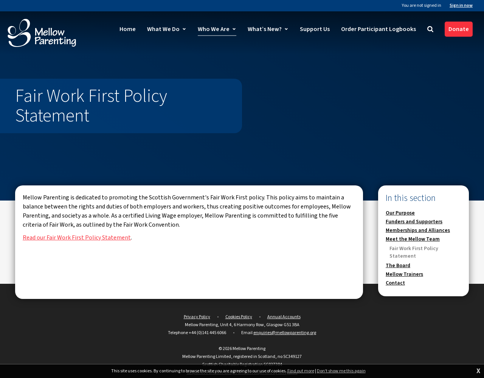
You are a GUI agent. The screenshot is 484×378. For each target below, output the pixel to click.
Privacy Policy (197, 317)
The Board (398, 265)
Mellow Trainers (404, 274)
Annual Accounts (284, 317)
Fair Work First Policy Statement (413, 252)
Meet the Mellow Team (413, 239)
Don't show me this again (341, 371)
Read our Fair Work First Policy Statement (77, 237)
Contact (395, 283)
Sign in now (461, 5)
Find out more (300, 371)
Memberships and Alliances (418, 230)
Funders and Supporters (414, 222)
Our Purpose (400, 213)
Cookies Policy (238, 317)
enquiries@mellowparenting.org (284, 333)
